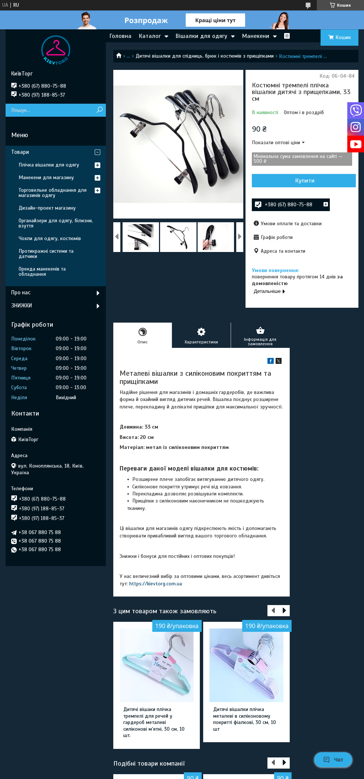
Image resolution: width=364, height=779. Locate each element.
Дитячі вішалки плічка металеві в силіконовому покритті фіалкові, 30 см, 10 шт (244, 719)
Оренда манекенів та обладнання (42, 271)
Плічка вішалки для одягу (49, 165)
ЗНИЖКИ (21, 305)
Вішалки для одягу (201, 36)
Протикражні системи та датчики (46, 253)
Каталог (150, 36)
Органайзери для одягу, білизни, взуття (56, 223)
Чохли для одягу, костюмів (50, 238)
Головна (120, 36)
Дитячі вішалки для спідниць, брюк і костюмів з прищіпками (205, 56)
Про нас (20, 292)
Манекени (255, 36)
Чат (333, 759)
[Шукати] (99, 110)
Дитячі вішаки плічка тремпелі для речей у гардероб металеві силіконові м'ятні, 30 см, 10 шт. (154, 722)
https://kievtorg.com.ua (155, 584)
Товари (20, 152)
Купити (305, 180)
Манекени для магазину (46, 177)
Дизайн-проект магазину (47, 208)
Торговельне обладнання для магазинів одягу (53, 192)
